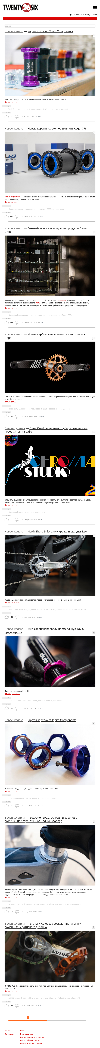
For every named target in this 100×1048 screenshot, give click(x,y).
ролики (62, 209)
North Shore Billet (15, 610)
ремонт (53, 798)
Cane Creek (13, 315)
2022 (47, 798)
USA (45, 109)
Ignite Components (16, 798)
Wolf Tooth (12, 109)
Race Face (26, 701)
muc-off (11, 701)
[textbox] (50, 26)
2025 (28, 109)
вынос (24, 409)
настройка (57, 701)
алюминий (63, 109)
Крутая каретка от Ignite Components (52, 720)
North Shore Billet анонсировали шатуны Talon (58, 531)
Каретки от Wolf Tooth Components (50, 31)
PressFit (38, 409)
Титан (64, 315)
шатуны (17, 409)
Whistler (77, 610)
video (30, 998)
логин (95, 15)
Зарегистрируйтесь (75, 15)
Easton (34, 701)
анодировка (53, 109)
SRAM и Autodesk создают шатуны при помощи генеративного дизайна (43, 925)
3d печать (53, 998)
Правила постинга (26, 1034)
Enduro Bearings (47, 904)
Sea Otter (12, 904)
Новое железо (14, 31)
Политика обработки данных (30, 1040)
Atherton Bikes (76, 998)
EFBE (83, 610)
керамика (29, 209)
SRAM (18, 701)
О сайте (22, 1031)
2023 (42, 512)
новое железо (36, 109)
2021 (19, 904)
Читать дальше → (12, 102)
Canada (52, 610)
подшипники (19, 209)
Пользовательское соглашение (31, 1043)
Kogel (10, 209)
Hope (10, 409)
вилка (37, 512)
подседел (57, 315)
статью (38, 303)
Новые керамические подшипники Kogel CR (57, 128)
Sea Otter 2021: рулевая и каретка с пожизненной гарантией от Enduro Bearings (41, 819)
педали (49, 315)
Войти (7, 1031)
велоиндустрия (32, 904)
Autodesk (18, 998)
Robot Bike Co (64, 998)
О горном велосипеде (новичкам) (32, 1037)
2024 (70, 315)
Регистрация (9, 1034)
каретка (21, 109)
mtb (23, 904)
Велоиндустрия (15, 428)
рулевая (34, 315)
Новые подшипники (13, 197)
